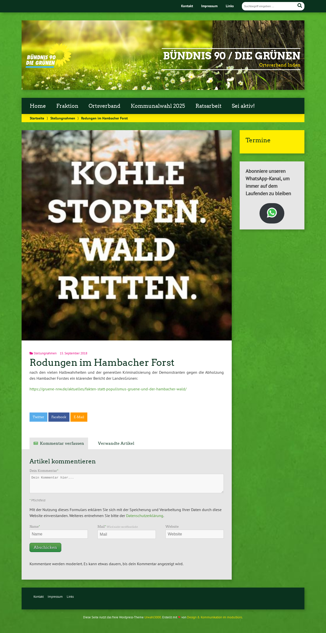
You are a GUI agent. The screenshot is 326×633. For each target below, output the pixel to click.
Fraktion (67, 106)
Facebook (58, 417)
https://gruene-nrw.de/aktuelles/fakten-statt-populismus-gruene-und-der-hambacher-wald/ (108, 388)
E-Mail (79, 417)
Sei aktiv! (243, 106)
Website (172, 526)
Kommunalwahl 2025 (158, 106)
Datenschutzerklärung (144, 515)
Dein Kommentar (44, 471)
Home (38, 106)
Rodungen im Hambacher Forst (102, 362)
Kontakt (187, 5)
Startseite (37, 118)
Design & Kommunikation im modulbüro (214, 617)
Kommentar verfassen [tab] (62, 443)
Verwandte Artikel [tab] (116, 443)
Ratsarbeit (209, 106)
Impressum (209, 5)
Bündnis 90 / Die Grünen (231, 56)
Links (230, 5)
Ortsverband (104, 106)
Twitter (38, 417)
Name (35, 526)
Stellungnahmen (62, 118)
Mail (118, 526)
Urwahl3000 (152, 617)
